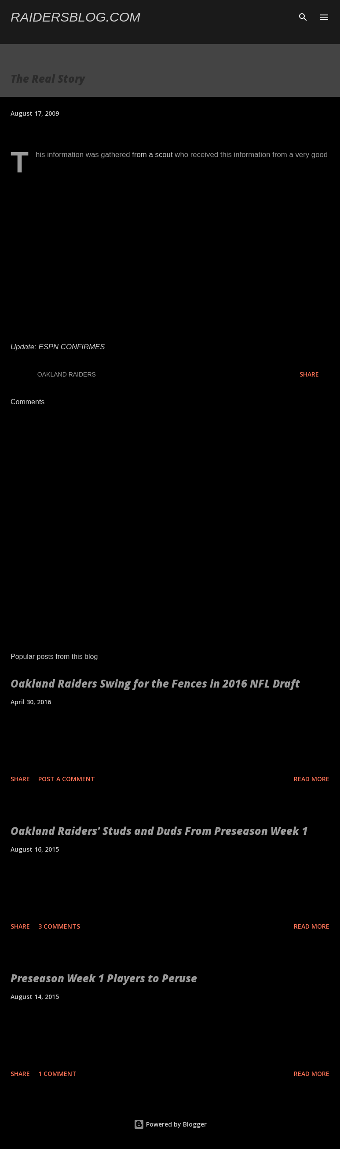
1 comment (57, 1073)
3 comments (59, 926)
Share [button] (309, 374)
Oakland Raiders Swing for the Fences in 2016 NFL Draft (155, 683)
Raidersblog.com (75, 17)
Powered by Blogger (170, 1124)
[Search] (303, 16)
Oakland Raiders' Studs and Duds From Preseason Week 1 (159, 830)
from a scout (152, 154)
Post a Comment (66, 779)
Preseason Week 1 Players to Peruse (104, 978)
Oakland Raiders (66, 374)
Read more (311, 779)
